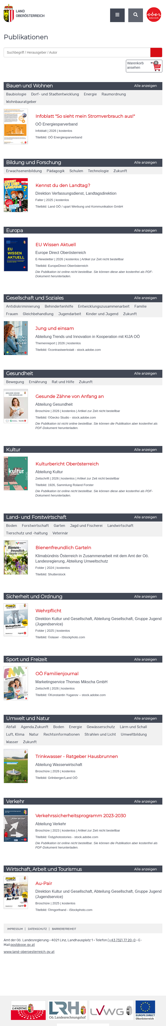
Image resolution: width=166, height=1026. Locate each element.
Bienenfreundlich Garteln (63, 547)
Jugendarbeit (69, 314)
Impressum (15, 929)
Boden (11, 526)
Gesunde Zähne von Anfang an (69, 396)
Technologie (98, 171)
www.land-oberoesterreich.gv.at (29, 952)
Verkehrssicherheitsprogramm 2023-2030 (80, 815)
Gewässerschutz (101, 727)
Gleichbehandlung (38, 314)
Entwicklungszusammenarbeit (104, 306)
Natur (34, 734)
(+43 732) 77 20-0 (122, 940)
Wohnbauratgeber (21, 102)
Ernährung (38, 382)
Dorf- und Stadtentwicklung (55, 94)
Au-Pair (43, 883)
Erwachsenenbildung (24, 171)
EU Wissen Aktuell (55, 244)
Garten (59, 526)
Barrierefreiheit (64, 929)
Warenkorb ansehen (142, 65)
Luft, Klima (15, 734)
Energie (90, 94)
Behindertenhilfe (59, 306)
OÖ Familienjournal (57, 673)
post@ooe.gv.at (22, 945)
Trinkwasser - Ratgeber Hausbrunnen (76, 756)
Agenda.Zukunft (34, 727)
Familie (140, 306)
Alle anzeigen (145, 86)
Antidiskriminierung (23, 306)
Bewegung (15, 382)
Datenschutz (37, 929)
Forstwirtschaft (35, 526)
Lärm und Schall (133, 727)
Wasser (12, 742)
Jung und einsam (54, 328)
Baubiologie (16, 94)
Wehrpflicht (48, 611)
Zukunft (120, 171)
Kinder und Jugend (102, 314)
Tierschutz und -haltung (27, 533)
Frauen (12, 314)
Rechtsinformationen (62, 734)
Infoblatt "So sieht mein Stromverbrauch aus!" (85, 116)
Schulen (76, 171)
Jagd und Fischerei (86, 526)
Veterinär (60, 533)
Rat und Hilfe (63, 382)
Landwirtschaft (120, 526)
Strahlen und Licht (100, 734)
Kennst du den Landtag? (62, 185)
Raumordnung (114, 94)
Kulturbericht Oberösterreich (67, 464)
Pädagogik (56, 171)
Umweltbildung (134, 734)
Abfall (11, 727)
